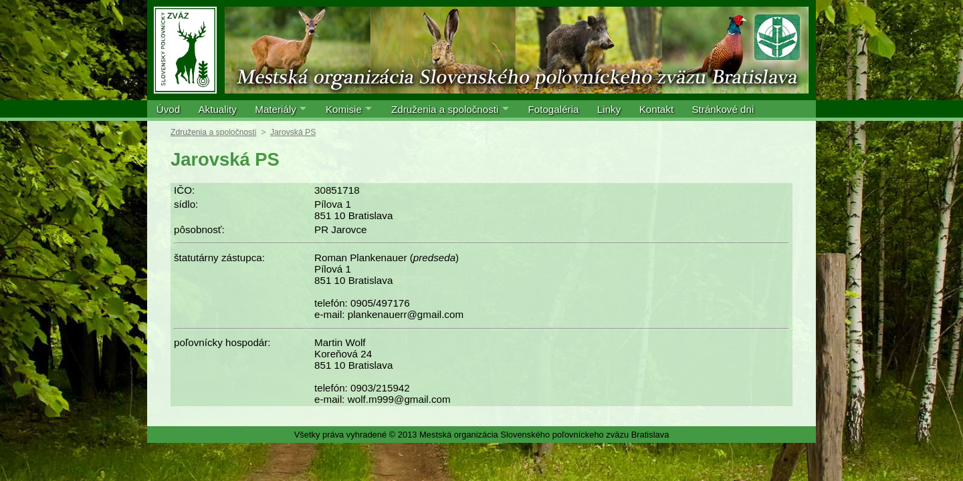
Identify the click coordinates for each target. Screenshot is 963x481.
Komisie (344, 109)
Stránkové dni (722, 109)
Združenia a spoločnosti (444, 109)
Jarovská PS (293, 132)
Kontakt (656, 109)
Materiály (275, 109)
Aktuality (217, 109)
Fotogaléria (553, 109)
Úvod (168, 109)
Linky (609, 109)
